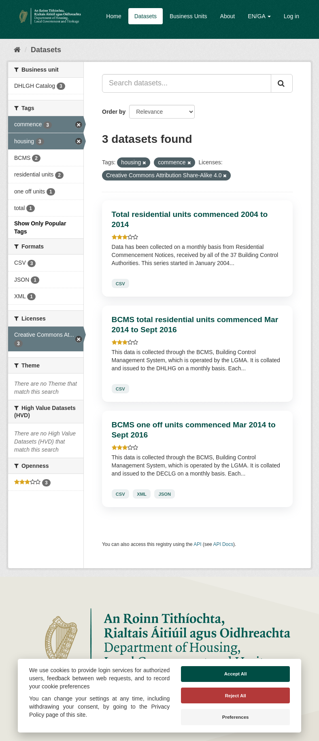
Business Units (188, 16)
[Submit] (282, 83)
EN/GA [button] (259, 16)
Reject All (235, 695)
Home (113, 16)
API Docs (223, 544)
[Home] (17, 50)
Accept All (235, 673)
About (227, 16)
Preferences (235, 717)
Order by (113, 111)
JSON (165, 493)
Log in (291, 16)
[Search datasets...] (186, 83)
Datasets (145, 16)
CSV (120, 283)
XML (142, 493)
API (197, 544)
